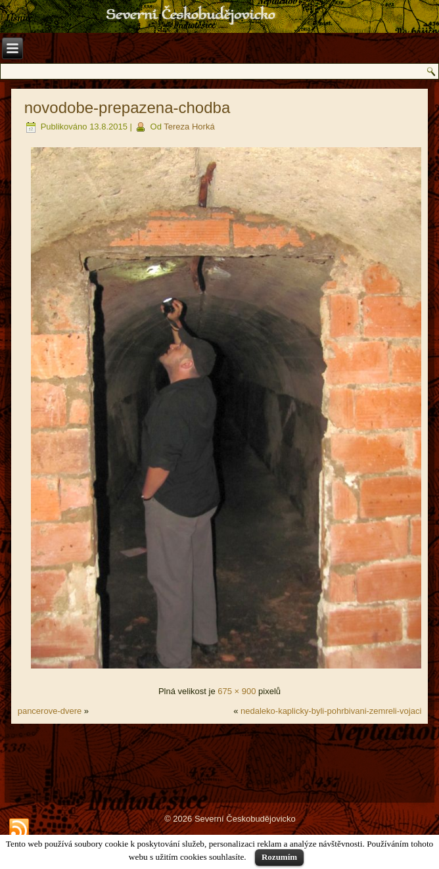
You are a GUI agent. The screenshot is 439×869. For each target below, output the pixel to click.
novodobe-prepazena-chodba (127, 107)
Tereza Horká (189, 126)
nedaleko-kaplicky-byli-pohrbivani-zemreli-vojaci (331, 711)
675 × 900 (237, 691)
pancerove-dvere (50, 711)
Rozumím (279, 857)
